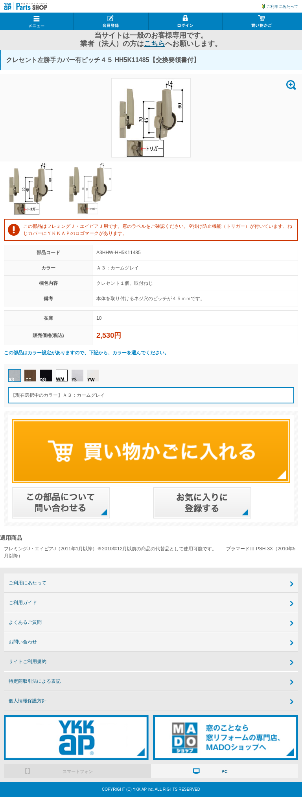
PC (224, 771)
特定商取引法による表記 (35, 681)
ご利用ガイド (23, 602)
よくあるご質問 (25, 622)
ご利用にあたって (282, 6)
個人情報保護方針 (27, 701)
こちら (154, 44)
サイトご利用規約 (27, 661)
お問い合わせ (23, 642)
